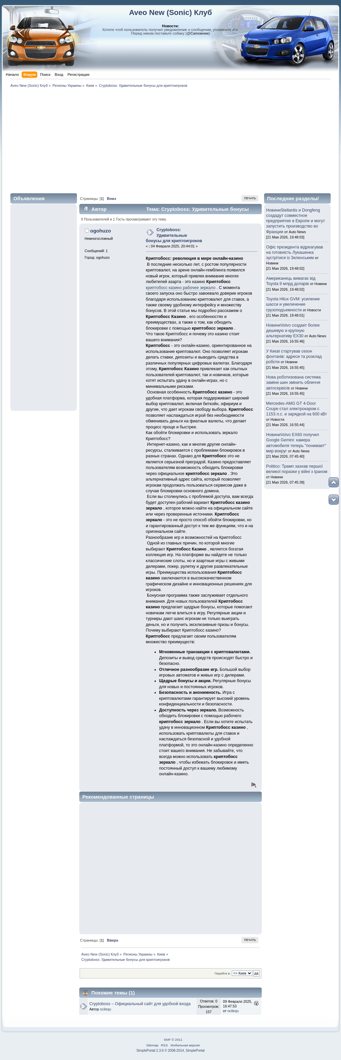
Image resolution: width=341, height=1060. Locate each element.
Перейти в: (222, 973)
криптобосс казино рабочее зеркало (180, 287)
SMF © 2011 (173, 1039)
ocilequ (105, 1009)
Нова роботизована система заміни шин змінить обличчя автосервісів (293, 382)
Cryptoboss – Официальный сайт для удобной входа (139, 1003)
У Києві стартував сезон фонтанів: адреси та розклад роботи (294, 356)
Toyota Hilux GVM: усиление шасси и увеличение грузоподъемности (293, 304)
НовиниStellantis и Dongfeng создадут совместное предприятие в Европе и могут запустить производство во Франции (295, 221)
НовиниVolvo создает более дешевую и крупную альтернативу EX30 (293, 330)
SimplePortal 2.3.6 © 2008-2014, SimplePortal (171, 1050)
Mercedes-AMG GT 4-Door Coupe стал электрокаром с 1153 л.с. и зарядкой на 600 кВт (296, 408)
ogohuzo (100, 230)
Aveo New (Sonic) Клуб (170, 12)
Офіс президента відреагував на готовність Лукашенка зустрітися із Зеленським (294, 252)
